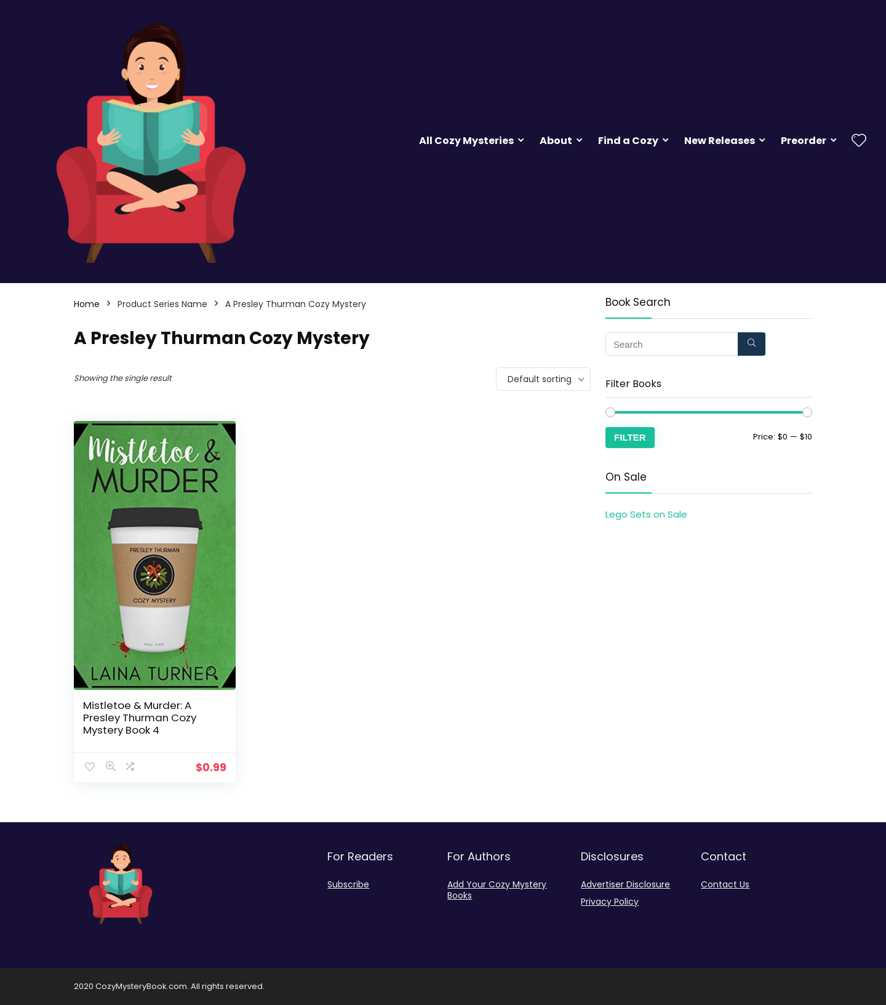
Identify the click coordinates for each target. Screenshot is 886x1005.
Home (87, 304)
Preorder (803, 141)
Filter (630, 437)
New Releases (719, 141)
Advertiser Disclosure (625, 884)
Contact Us (725, 884)
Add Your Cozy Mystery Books (496, 890)
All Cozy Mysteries (466, 141)
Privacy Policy (610, 901)
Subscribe (348, 884)
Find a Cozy (628, 141)
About (556, 141)
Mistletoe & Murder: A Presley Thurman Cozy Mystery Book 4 (139, 717)
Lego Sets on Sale (646, 514)
